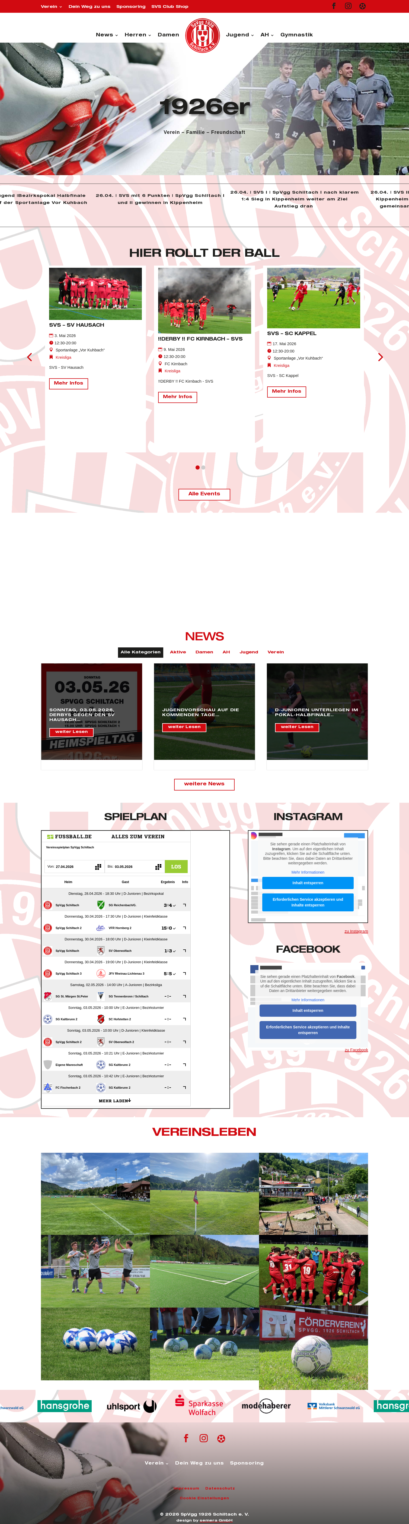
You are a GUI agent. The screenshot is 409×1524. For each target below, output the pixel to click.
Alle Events (204, 494)
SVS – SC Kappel (292, 334)
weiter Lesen (71, 732)
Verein (49, 7)
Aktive (178, 652)
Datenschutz (220, 1488)
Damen (168, 35)
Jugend (237, 35)
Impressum (186, 1488)
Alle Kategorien (141, 652)
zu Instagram (356, 931)
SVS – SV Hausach (76, 325)
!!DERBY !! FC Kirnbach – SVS (200, 339)
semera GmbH (216, 1521)
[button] (198, 467)
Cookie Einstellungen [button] (204, 1498)
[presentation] (29, 356)
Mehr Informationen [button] (308, 872)
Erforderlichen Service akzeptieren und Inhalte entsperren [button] (308, 902)
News (104, 35)
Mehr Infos (68, 384)
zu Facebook (356, 1049)
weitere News (204, 784)
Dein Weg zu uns (89, 7)
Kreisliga (63, 357)
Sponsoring (130, 7)
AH (265, 35)
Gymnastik (296, 35)
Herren (135, 35)
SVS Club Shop (169, 7)
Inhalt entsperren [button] (308, 883)
